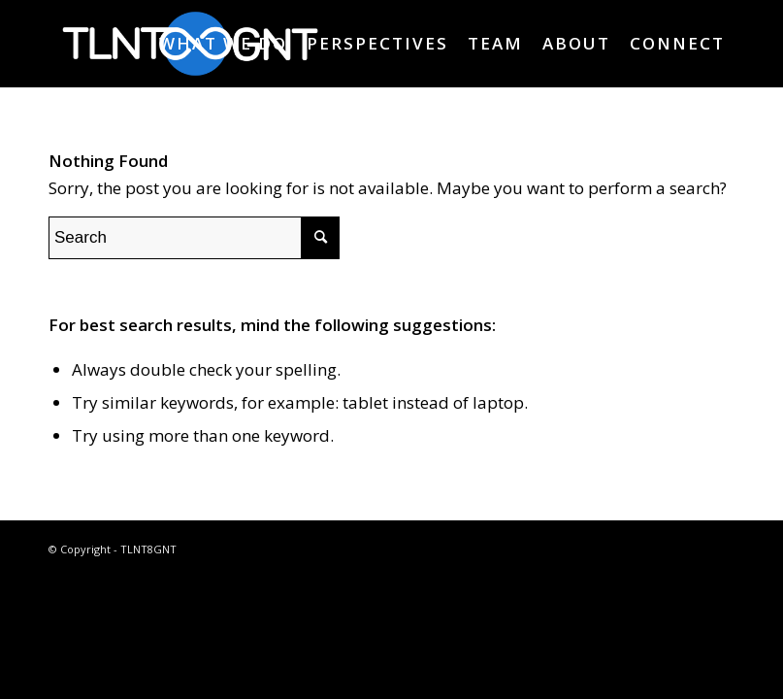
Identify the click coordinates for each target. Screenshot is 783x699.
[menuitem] (223, 43)
